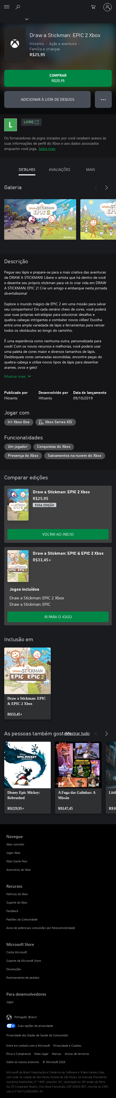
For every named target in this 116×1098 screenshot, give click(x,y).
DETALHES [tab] (27, 169)
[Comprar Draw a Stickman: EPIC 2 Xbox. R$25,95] (58, 78)
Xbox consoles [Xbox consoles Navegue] (15, 844)
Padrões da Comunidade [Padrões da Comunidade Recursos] (22, 919)
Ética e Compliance (18, 1053)
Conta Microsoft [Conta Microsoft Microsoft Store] (16, 952)
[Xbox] (14, 18)
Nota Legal (41, 1053)
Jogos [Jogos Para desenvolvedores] (9, 1002)
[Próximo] (106, 187)
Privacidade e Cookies (67, 1045)
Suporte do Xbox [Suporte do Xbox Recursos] (16, 902)
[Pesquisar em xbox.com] (18, 7)
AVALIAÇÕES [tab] (59, 169)
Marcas (56, 1053)
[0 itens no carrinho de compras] (95, 7)
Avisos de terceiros (77, 1053)
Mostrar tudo (78, 733)
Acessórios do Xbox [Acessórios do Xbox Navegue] (18, 869)
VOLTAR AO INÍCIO (58, 534)
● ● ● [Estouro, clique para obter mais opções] (103, 99)
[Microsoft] (58, 4)
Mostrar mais (17, 376)
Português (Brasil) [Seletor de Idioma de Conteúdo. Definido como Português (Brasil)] (25, 1016)
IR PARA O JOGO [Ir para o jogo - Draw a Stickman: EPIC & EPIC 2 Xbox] (58, 616)
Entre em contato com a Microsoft (28, 1045)
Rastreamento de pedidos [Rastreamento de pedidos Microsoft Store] (22, 977)
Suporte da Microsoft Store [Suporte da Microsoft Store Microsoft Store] (23, 960)
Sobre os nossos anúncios (22, 1062)
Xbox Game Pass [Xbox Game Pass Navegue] (16, 861)
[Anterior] (96, 187)
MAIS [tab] (90, 169)
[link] (27, 683)
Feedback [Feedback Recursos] (12, 911)
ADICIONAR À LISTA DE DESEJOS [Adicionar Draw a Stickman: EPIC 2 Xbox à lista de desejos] (47, 99)
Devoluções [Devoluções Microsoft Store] (13, 969)
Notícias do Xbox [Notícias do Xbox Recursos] (17, 894)
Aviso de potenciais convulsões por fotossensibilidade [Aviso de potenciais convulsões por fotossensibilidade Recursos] (40, 928)
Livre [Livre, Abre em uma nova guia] (31, 122)
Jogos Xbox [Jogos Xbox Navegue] (13, 852)
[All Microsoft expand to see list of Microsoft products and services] (6, 7)
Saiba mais (47, 148)
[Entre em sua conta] (107, 7)
